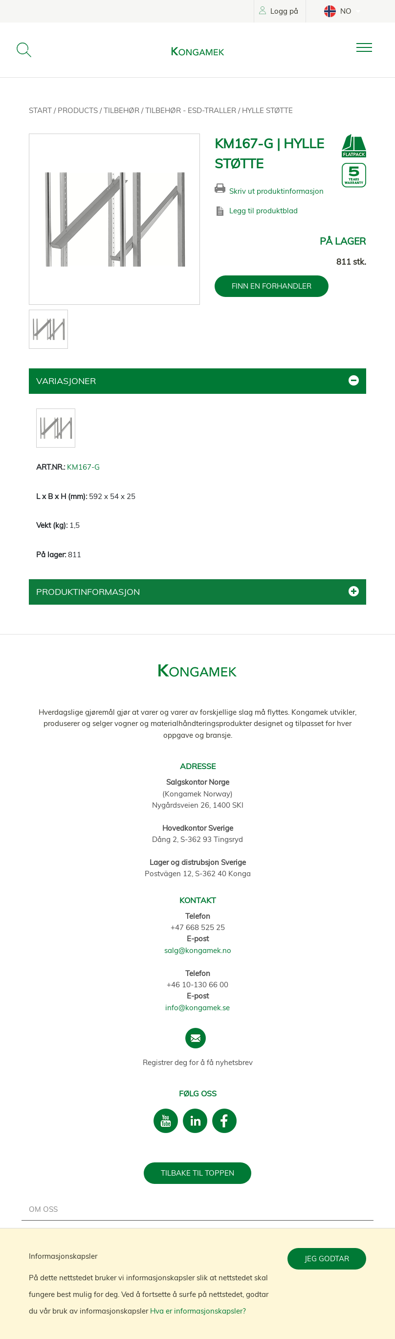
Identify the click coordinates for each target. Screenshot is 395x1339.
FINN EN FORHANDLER (271, 286)
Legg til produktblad (263, 210)
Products (79, 110)
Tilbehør (122, 110)
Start (41, 110)
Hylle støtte (267, 110)
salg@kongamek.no (197, 950)
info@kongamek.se (197, 1007)
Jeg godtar (327, 1258)
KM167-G (83, 467)
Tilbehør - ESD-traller (191, 110)
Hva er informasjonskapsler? (198, 1311)
